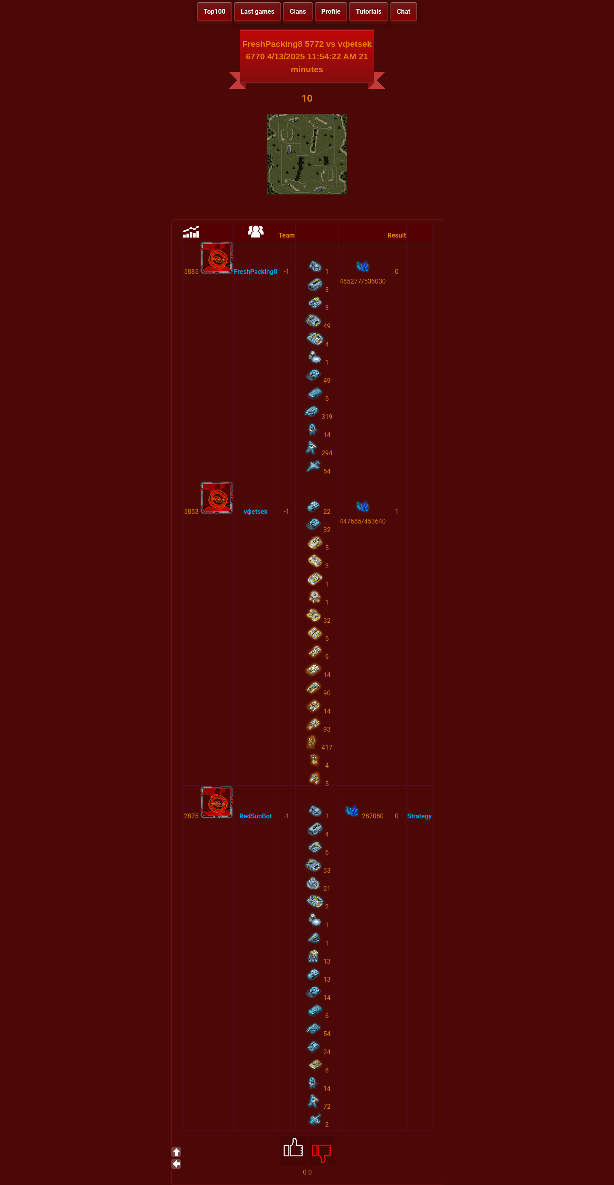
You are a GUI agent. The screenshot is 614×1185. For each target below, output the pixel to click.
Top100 (215, 11)
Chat (403, 11)
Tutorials (369, 11)
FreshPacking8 (255, 271)
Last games (257, 11)
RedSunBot (255, 816)
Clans (298, 11)
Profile (331, 11)
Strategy (419, 816)
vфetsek (255, 511)
